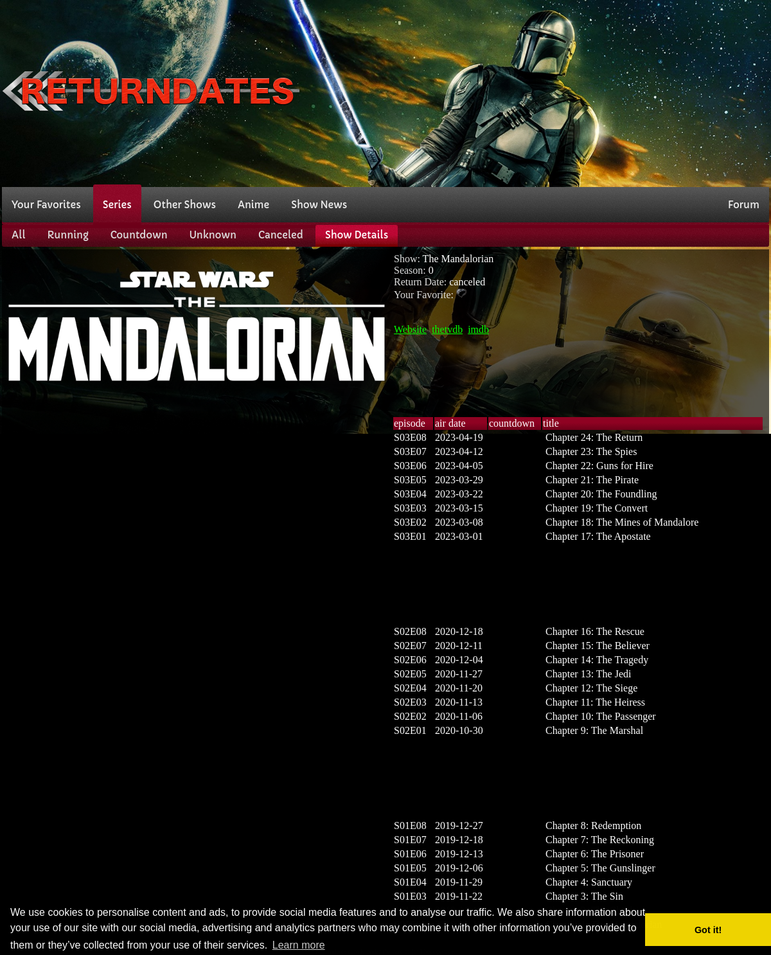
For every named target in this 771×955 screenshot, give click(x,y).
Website (410, 329)
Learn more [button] (298, 945)
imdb (478, 329)
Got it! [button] (708, 930)
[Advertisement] (547, 92)
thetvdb (447, 329)
